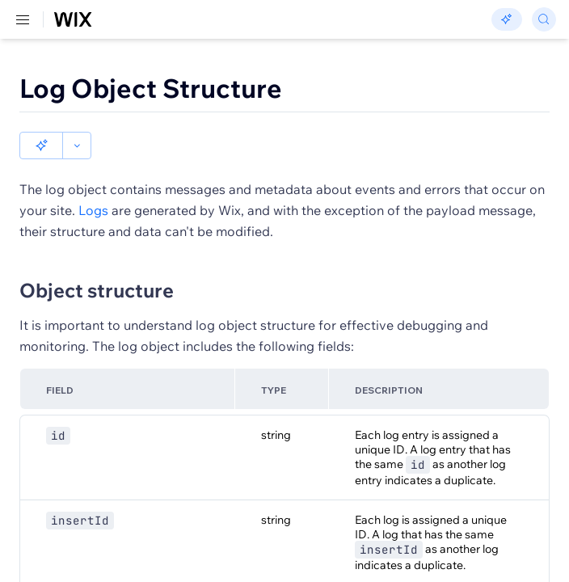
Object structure (96, 290)
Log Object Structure (150, 88)
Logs (93, 210)
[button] (41, 145)
